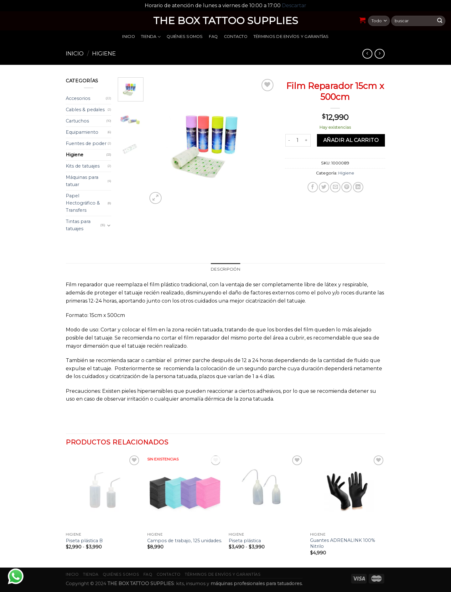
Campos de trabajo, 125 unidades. (184, 540)
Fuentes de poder (86, 143)
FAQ (213, 36)
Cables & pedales (85, 109)
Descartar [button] (294, 5)
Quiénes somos (185, 36)
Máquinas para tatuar (82, 180)
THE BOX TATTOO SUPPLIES (225, 21)
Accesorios (78, 98)
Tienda (151, 37)
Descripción (225, 269)
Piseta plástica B (84, 540)
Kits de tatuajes (83, 166)
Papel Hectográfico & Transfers (83, 203)
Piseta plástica (245, 540)
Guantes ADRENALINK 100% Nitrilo (342, 543)
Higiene (104, 53)
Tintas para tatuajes (78, 225)
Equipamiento (82, 132)
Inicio (128, 36)
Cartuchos (77, 121)
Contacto (235, 36)
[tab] (225, 269)
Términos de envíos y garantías (291, 36)
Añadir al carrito (351, 140)
